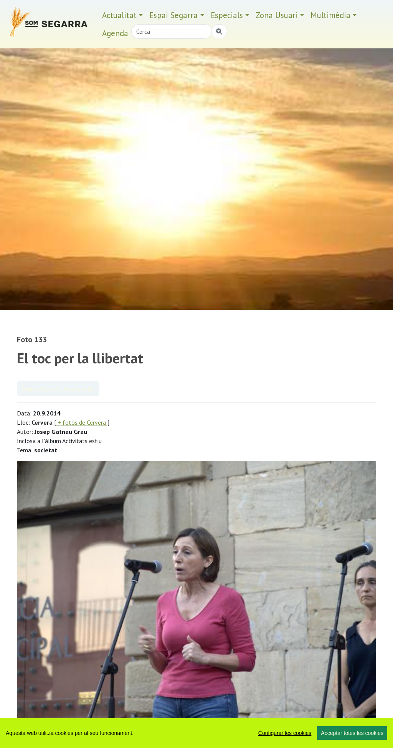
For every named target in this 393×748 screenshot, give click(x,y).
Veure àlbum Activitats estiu (58, 388)
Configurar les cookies (285, 733)
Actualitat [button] (119, 15)
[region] (196, 733)
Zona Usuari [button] (277, 15)
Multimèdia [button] (330, 15)
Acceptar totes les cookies (352, 733)
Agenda (115, 33)
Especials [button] (227, 15)
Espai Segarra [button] (173, 15)
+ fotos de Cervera (81, 422)
